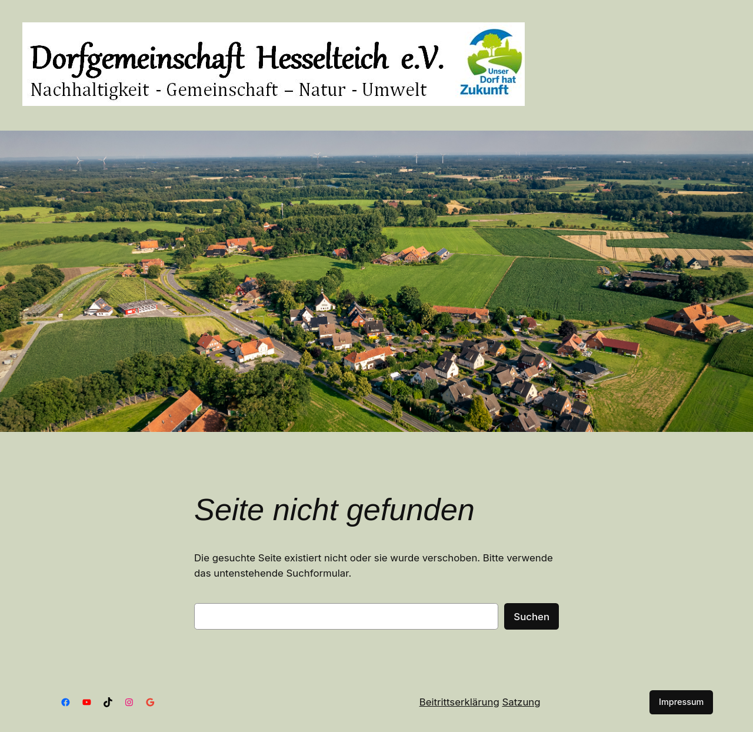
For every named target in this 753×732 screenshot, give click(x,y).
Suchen (531, 617)
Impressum (681, 702)
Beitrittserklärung (459, 702)
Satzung (521, 702)
